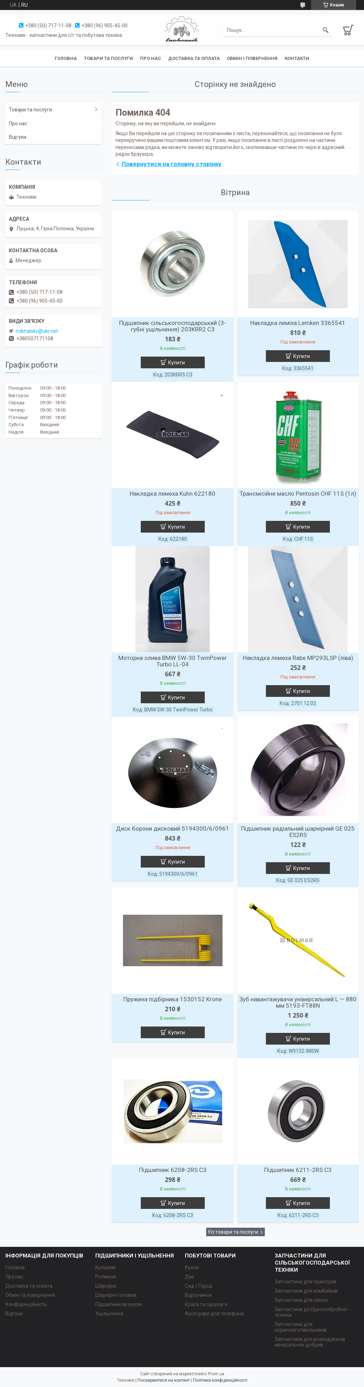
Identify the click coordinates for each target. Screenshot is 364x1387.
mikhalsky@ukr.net (37, 331)
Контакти (297, 58)
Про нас (150, 58)
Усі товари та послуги (233, 1232)
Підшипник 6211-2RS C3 (298, 1170)
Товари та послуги (108, 58)
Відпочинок (198, 1295)
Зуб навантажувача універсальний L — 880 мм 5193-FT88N (298, 1002)
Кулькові (105, 1267)
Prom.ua (216, 1373)
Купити (176, 362)
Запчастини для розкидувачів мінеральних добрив (310, 1342)
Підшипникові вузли (118, 1304)
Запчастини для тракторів (305, 1281)
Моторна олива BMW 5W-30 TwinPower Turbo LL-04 (172, 661)
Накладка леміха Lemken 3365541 (298, 323)
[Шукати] (325, 30)
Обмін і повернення (252, 58)
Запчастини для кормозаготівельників (301, 1327)
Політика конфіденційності (220, 1380)
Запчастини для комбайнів (306, 1291)
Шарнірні (105, 1286)
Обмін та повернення (30, 1295)
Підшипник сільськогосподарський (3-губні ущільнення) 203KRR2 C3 (172, 326)
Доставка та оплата (194, 58)
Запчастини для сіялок (301, 1300)
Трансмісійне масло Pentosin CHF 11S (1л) (298, 493)
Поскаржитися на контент (164, 1380)
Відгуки (17, 137)
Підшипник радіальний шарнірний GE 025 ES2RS (298, 831)
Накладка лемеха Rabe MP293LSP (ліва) (298, 658)
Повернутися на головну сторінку (171, 163)
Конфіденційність (26, 1304)
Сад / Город (198, 1286)
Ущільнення (109, 1313)
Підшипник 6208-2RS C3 (173, 1170)
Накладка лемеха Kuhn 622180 (172, 493)
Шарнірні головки (115, 1295)
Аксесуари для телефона (214, 1313)
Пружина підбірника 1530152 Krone (172, 999)
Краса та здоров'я (206, 1304)
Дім (189, 1276)
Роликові (105, 1276)
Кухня (192, 1267)
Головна (66, 58)
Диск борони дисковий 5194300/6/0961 (172, 828)
